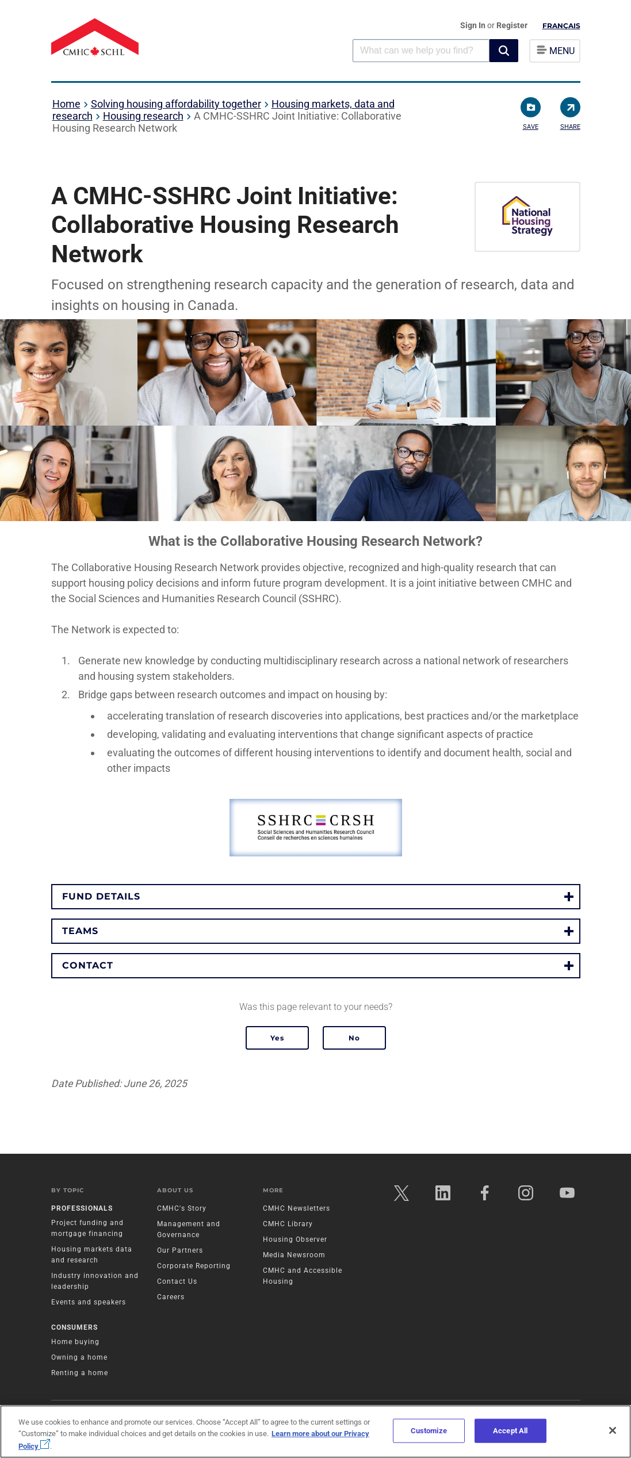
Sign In (473, 25)
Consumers (74, 1327)
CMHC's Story (181, 1209)
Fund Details (101, 896)
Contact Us (177, 1282)
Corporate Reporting (194, 1266)
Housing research (143, 116)
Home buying (75, 1342)
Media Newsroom (294, 1256)
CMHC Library (288, 1224)
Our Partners (180, 1251)
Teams (80, 930)
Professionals (82, 1209)
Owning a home (79, 1357)
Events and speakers (88, 1303)
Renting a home (79, 1373)
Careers (171, 1298)
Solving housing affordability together (176, 104)
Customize (429, 1430)
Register (511, 25)
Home (66, 104)
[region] (315, 1431)
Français (561, 25)
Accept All (510, 1430)
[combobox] (421, 50)
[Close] (612, 1430)
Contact (87, 965)
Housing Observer (295, 1240)
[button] (503, 50)
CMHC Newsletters (296, 1209)
